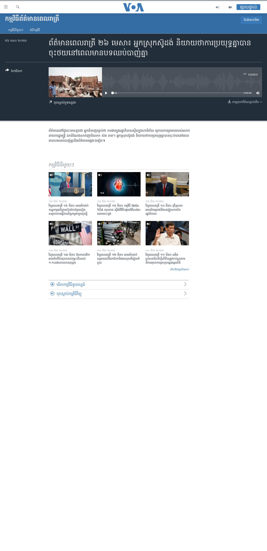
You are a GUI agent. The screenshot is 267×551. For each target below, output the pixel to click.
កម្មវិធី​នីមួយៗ (15, 30)
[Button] (13, 71)
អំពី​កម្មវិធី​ (35, 30)
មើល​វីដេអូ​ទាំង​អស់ (179, 270)
